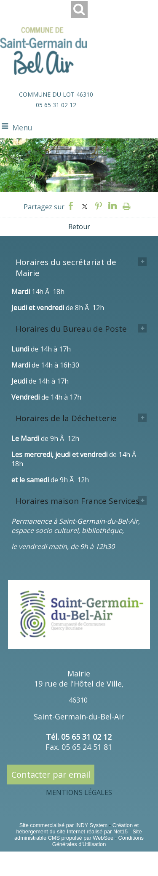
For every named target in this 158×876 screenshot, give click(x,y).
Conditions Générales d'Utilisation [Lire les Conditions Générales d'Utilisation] (98, 841)
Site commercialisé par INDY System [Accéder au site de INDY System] (63, 825)
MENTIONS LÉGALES (79, 792)
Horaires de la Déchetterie (66, 418)
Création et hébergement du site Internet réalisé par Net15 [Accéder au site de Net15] (77, 828)
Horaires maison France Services (77, 500)
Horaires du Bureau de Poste (71, 328)
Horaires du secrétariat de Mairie (66, 267)
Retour (79, 226)
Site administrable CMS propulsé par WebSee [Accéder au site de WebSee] (78, 834)
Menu (22, 127)
